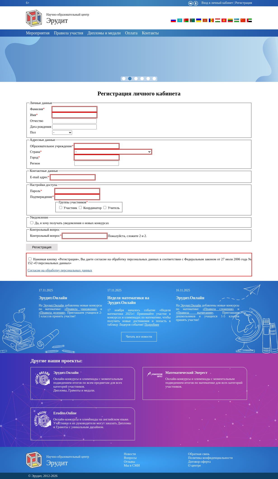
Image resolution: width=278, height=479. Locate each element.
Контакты (150, 33)
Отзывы (129, 461)
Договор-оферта (199, 461)
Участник (70, 208)
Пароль (36, 191)
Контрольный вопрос (45, 235)
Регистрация (243, 3)
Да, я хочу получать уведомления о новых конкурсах (72, 223)
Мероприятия (37, 33)
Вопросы (130, 458)
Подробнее (151, 324)
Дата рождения (40, 126)
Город (35, 157)
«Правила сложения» (218, 309)
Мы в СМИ (132, 465)
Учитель (114, 208)
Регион (35, 163)
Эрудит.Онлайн (53, 305)
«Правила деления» (52, 312)
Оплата (131, 33)
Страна (36, 152)
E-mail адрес (39, 177)
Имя (34, 115)
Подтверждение (42, 197)
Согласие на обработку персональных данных (60, 270)
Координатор (92, 208)
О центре (194, 465)
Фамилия (37, 109)
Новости (130, 454)
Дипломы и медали (104, 33)
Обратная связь (199, 454)
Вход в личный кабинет (217, 3)
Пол (33, 132)
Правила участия (68, 33)
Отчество (36, 121)
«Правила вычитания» (194, 312)
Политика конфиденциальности (210, 458)
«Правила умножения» (80, 309)
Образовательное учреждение (51, 146)
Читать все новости (139, 336)
